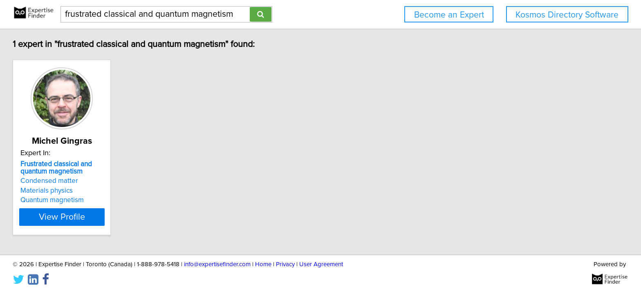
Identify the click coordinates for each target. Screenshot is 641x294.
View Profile (73, 216)
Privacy (285, 264)
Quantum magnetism (53, 200)
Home (263, 264)
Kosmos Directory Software (567, 15)
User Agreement (321, 264)
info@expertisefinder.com (217, 264)
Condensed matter (50, 181)
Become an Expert (449, 15)
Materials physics (48, 190)
